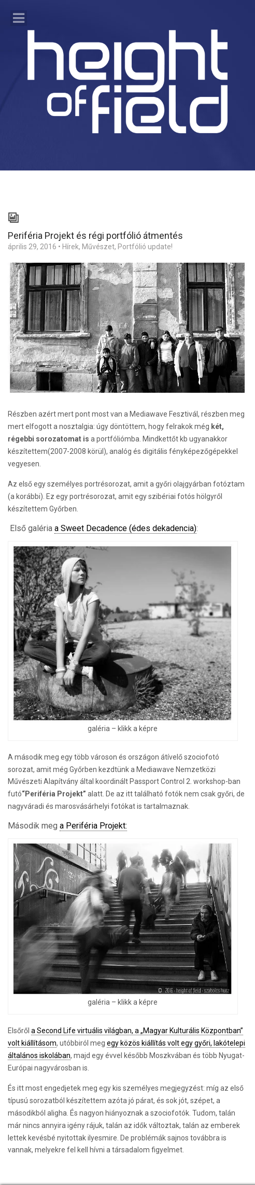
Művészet (98, 246)
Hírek (70, 246)
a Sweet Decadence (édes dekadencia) (125, 528)
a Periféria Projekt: (93, 826)
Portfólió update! (145, 246)
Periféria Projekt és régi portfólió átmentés (95, 235)
